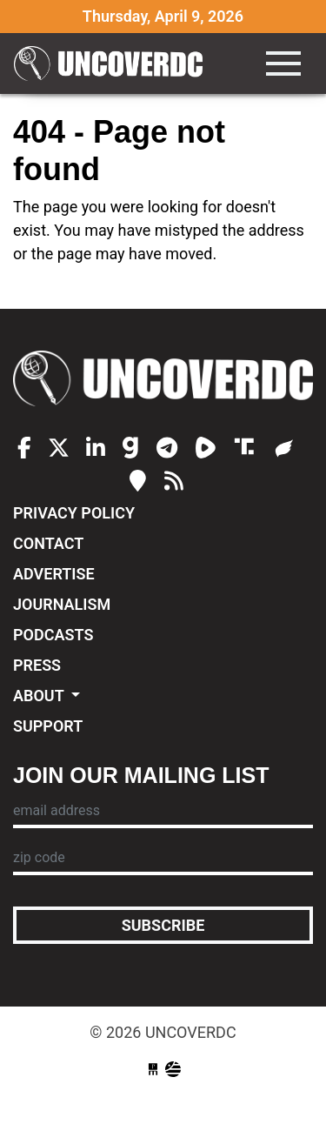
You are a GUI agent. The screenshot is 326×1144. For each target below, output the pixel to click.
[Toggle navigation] (283, 63)
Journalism (61, 604)
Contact (48, 543)
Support (48, 726)
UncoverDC (114, 63)
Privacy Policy (74, 513)
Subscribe (163, 925)
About (40, 695)
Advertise (54, 574)
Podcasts (53, 635)
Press (37, 665)
